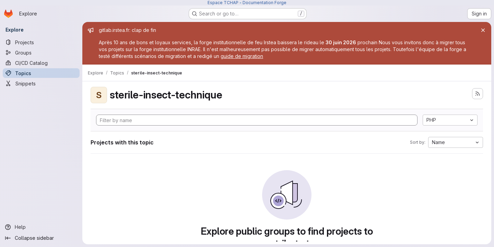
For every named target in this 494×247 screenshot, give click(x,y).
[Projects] (41, 42)
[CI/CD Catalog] (41, 63)
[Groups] (41, 52)
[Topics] (41, 73)
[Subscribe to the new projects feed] (477, 93)
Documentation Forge (264, 2)
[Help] (41, 227)
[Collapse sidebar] (41, 238)
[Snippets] (41, 83)
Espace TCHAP (223, 2)
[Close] (483, 30)
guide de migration (242, 56)
